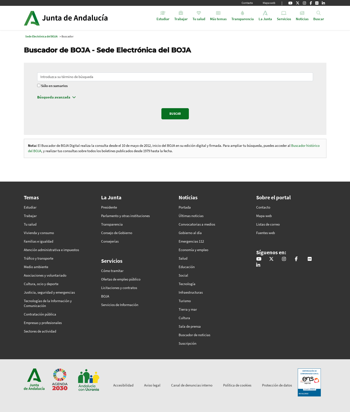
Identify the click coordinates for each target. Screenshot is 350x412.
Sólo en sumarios (54, 85)
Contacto (247, 3)
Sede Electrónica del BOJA (41, 36)
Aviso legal (152, 385)
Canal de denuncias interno (191, 385)
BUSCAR (175, 114)
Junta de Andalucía (32, 18)
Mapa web (269, 3)
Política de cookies (237, 385)
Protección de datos (277, 385)
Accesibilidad (123, 385)
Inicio (79, 18)
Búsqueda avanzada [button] (53, 97)
